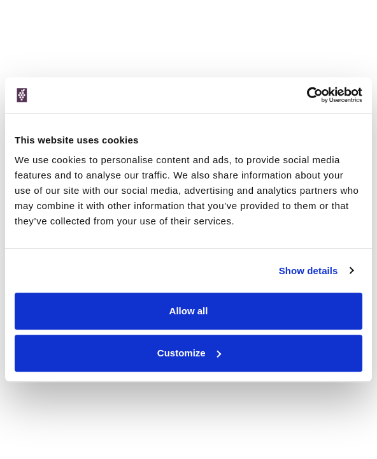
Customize (189, 352)
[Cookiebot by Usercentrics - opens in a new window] (306, 95)
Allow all (188, 310)
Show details (308, 270)
